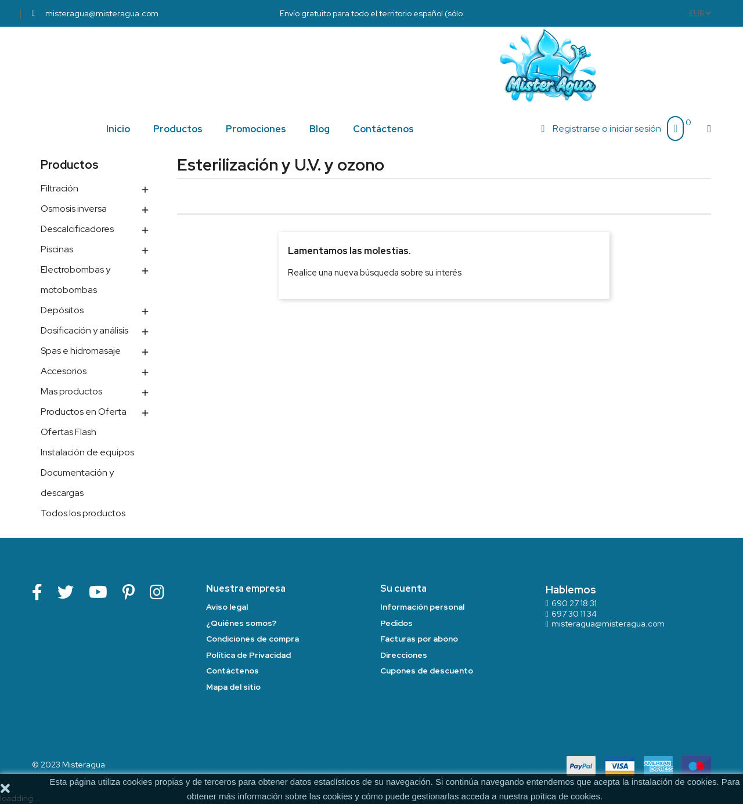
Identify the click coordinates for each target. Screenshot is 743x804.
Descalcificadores (77, 229)
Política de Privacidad (248, 655)
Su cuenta (403, 588)
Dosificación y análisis (84, 330)
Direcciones (403, 655)
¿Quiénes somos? (241, 623)
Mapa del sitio (233, 687)
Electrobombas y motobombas (75, 279)
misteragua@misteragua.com (608, 623)
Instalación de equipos (87, 452)
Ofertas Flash (68, 432)
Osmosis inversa (74, 208)
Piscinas (57, 249)
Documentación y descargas (77, 482)
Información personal (422, 607)
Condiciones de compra (252, 638)
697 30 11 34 (574, 614)
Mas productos (71, 391)
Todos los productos (83, 513)
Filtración (59, 188)
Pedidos (396, 623)
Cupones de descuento (426, 670)
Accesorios (63, 371)
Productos (70, 164)
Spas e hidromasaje (81, 351)
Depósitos (62, 310)
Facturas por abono (419, 638)
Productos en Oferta (84, 411)
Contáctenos (232, 670)
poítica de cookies (565, 796)
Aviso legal (227, 607)
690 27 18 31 (574, 603)
